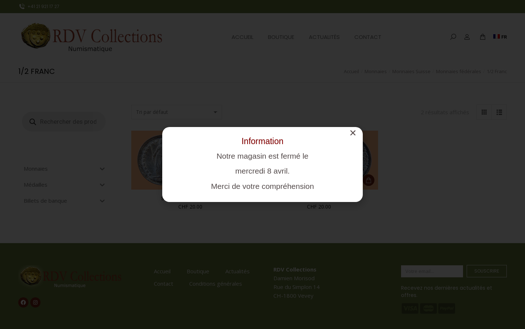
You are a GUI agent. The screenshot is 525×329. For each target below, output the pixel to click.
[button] (353, 132)
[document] (262, 164)
